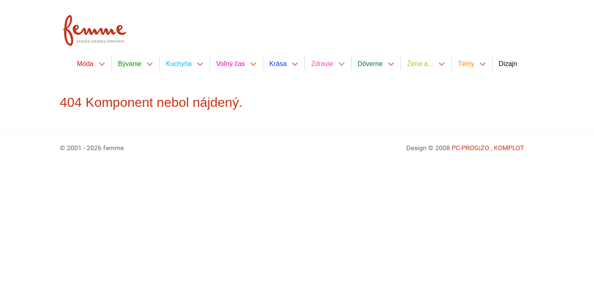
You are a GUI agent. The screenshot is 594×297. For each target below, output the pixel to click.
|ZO (485, 148)
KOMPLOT (509, 148)
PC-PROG (465, 148)
